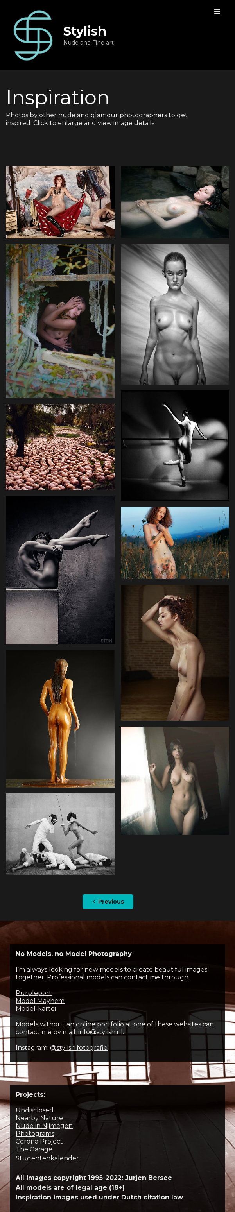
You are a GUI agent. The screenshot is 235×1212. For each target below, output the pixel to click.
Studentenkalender (47, 1158)
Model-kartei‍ (36, 1008)
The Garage (34, 1149)
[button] (217, 11)
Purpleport (34, 993)
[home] (60, 35)
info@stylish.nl (100, 1032)
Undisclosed (35, 1110)
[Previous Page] (108, 901)
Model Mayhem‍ (40, 1000)
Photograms (35, 1133)
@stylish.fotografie (79, 1047)
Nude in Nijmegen (44, 1126)
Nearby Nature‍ (39, 1118)
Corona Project (39, 1141)
